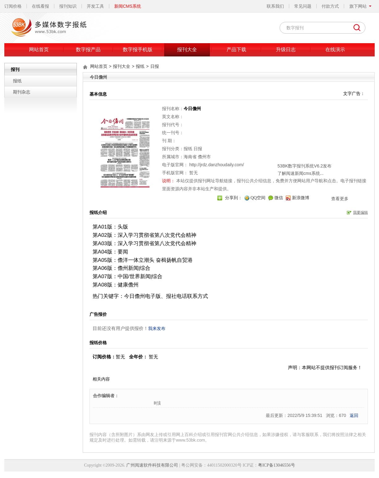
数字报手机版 (137, 49)
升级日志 (286, 49)
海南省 (190, 156)
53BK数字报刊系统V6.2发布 (276, 146)
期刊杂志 (21, 91)
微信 (278, 198)
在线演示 (335, 49)
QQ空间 (258, 198)
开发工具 (95, 6)
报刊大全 (187, 49)
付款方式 (330, 6)
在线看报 (40, 6)
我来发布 (156, 328)
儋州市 (204, 156)
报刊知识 (68, 6)
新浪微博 (300, 198)
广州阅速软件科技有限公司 (152, 465)
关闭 (317, 137)
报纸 (17, 80)
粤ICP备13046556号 (276, 465)
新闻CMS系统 (127, 6)
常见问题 (302, 6)
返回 (354, 415)
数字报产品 (88, 49)
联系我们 (275, 6)
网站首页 (39, 49)
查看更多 (311, 179)
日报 (154, 66)
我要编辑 (360, 212)
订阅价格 (13, 6)
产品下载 (236, 49)
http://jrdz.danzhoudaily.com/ (216, 164)
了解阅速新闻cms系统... (272, 154)
